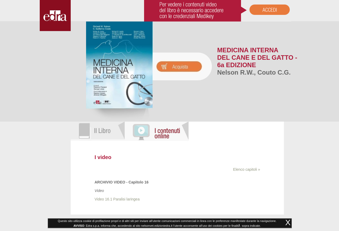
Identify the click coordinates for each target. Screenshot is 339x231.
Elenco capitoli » (246, 169)
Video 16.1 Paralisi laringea (117, 199)
